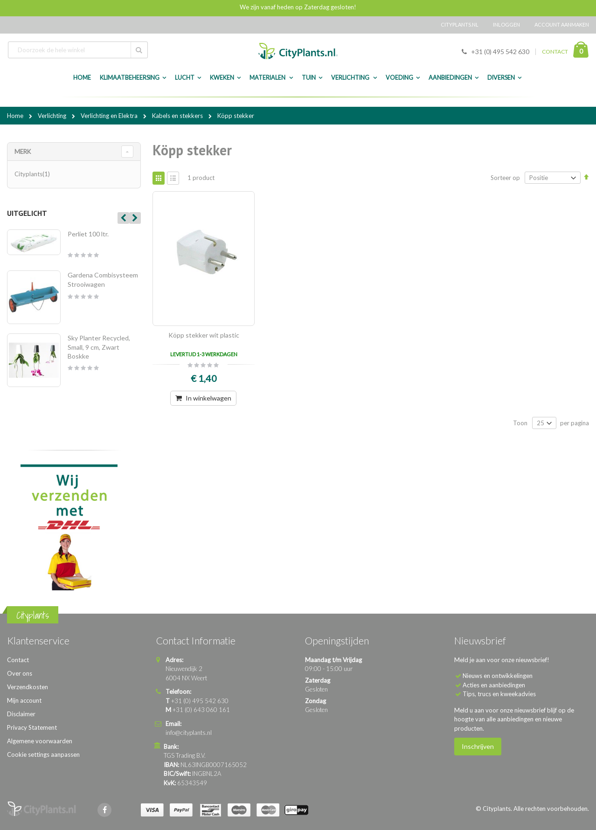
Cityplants (33, 174)
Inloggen (506, 24)
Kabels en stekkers (178, 115)
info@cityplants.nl (189, 732)
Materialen (267, 77)
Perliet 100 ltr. (88, 234)
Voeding (399, 77)
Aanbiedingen (450, 77)
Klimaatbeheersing (129, 77)
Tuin (309, 77)
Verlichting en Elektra (110, 115)
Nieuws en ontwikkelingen (498, 675)
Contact (18, 660)
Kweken (222, 77)
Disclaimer (21, 714)
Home (16, 115)
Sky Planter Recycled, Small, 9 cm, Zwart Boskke (99, 347)
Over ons (19, 673)
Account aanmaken (561, 24)
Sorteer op (505, 177)
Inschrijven (478, 746)
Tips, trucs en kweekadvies (499, 694)
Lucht (184, 77)
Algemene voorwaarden (39, 741)
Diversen (501, 77)
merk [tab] (22, 151)
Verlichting (350, 77)
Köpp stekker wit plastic (203, 335)
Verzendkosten (27, 687)
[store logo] (298, 51)
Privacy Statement (32, 727)
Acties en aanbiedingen (494, 685)
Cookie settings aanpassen (43, 754)
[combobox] (78, 50)
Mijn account (24, 700)
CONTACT (555, 51)
